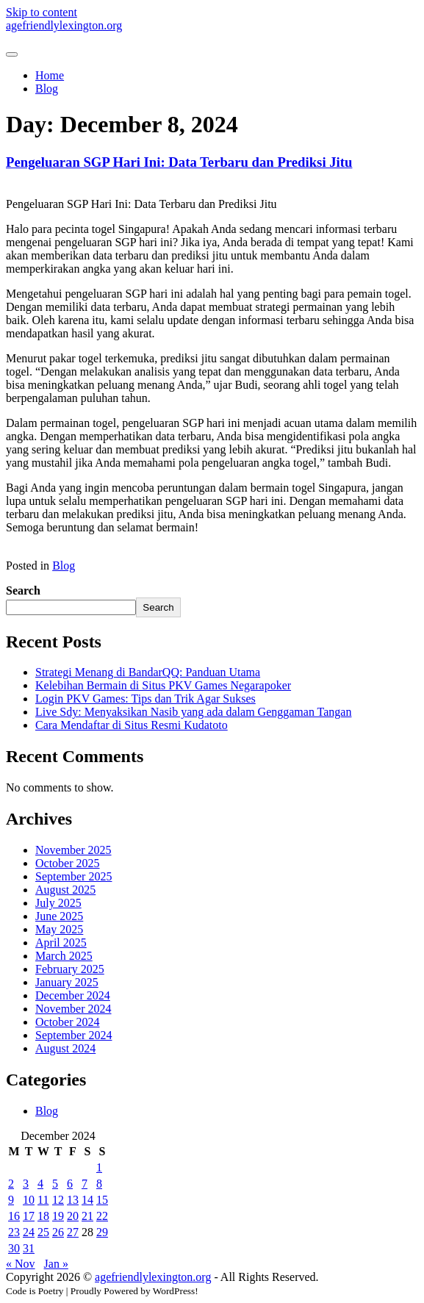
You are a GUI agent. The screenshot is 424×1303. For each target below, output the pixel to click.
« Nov (20, 1263)
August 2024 (65, 1048)
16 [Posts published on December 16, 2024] (14, 1216)
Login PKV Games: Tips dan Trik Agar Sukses (145, 698)
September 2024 (73, 1035)
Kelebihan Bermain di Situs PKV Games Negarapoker (163, 685)
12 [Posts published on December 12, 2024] (58, 1199)
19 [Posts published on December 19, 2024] (58, 1216)
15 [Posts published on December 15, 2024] (102, 1199)
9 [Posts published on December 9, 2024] (11, 1199)
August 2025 (65, 889)
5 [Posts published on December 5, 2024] (55, 1183)
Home (49, 75)
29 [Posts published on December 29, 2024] (102, 1232)
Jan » (56, 1263)
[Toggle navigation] (12, 54)
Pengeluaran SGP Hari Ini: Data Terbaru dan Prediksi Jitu (179, 162)
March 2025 (64, 956)
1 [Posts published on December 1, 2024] (99, 1167)
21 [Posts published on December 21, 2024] (87, 1216)
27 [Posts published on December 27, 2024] (73, 1232)
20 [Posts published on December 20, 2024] (73, 1216)
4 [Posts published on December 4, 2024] (40, 1183)
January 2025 (66, 982)
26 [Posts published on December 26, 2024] (58, 1232)
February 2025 (69, 969)
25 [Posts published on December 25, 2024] (43, 1232)
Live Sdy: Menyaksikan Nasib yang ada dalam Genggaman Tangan (193, 712)
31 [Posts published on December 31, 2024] (29, 1248)
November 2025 (73, 850)
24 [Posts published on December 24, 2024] (29, 1232)
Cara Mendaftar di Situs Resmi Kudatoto (131, 725)
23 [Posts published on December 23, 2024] (14, 1232)
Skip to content (41, 12)
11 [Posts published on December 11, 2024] (42, 1199)
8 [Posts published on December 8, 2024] (99, 1183)
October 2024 (67, 1022)
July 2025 (58, 903)
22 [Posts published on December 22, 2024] (102, 1216)
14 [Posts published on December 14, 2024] (87, 1199)
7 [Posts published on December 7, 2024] (84, 1183)
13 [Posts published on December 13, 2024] (73, 1199)
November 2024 (73, 1008)
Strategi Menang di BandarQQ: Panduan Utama (147, 672)
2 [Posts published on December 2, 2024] (11, 1183)
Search (23, 590)
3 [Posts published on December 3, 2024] (26, 1183)
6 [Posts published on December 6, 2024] (70, 1183)
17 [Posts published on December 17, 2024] (29, 1216)
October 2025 (67, 863)
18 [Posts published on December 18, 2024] (43, 1216)
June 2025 (59, 916)
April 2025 (61, 942)
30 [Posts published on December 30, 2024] (14, 1248)
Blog (46, 88)
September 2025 (73, 876)
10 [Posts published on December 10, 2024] (29, 1199)
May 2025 (59, 929)
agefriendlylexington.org (64, 25)
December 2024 (72, 995)
